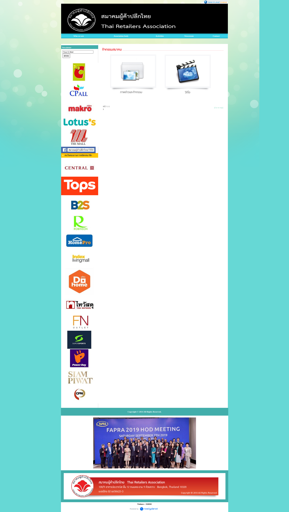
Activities (160, 36)
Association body (121, 36)
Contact (216, 36)
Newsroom (189, 36)
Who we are (78, 36)
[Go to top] (218, 107)
